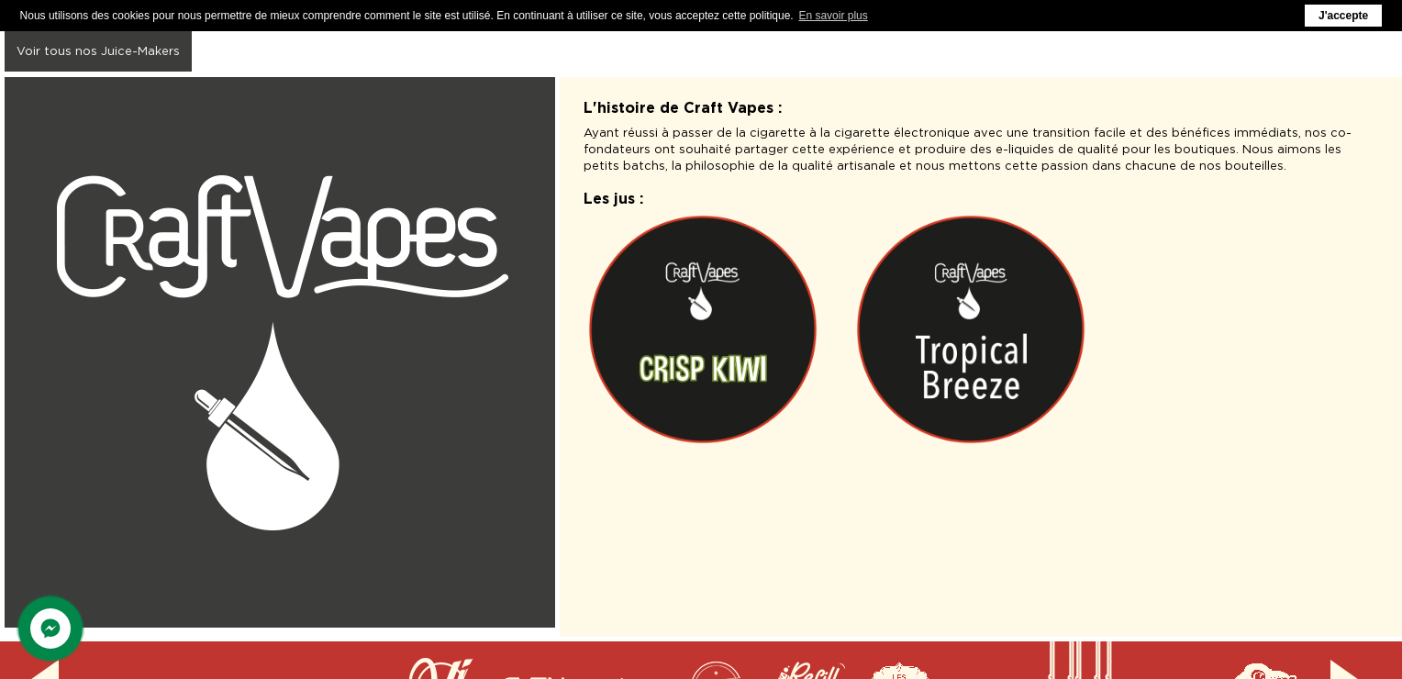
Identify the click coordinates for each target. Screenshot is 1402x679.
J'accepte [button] (1343, 15)
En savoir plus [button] (832, 15)
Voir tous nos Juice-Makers (98, 51)
